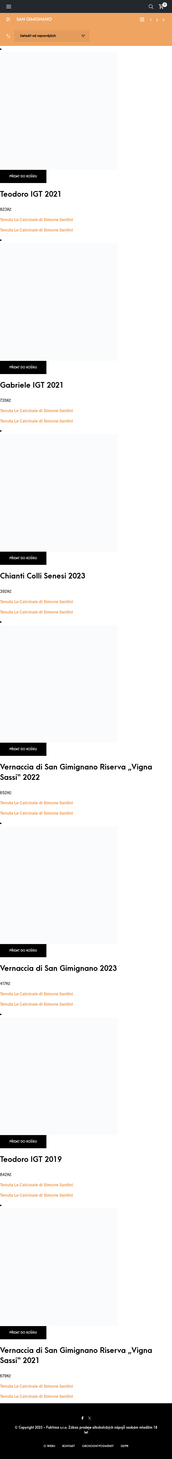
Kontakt (68, 1446)
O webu (49, 1446)
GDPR (124, 1446)
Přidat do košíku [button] (23, 176)
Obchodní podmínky (98, 1446)
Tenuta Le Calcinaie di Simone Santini (36, 219)
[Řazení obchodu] (52, 36)
